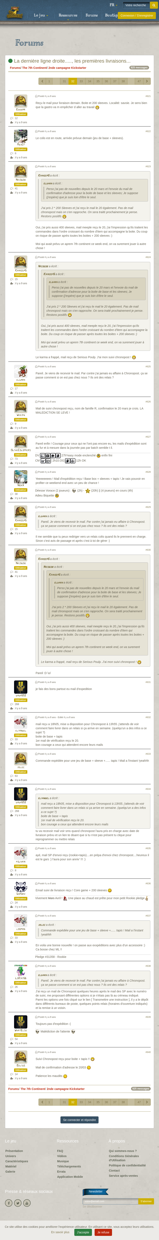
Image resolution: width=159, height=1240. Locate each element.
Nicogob (21, 179)
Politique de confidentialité (127, 1165)
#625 (148, 366)
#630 (148, 550)
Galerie (10, 1171)
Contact (114, 1170)
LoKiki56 (20, 978)
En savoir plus (60, 1232)
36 (106, 81)
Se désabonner (92, 1206)
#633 (148, 754)
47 (139, 81)
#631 (148, 682)
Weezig (21, 415)
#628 (148, 472)
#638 (148, 966)
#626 (148, 401)
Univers (10, 1156)
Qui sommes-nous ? (123, 1151)
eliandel (20, 730)
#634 (148, 789)
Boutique (113, 15)
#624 (148, 257)
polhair (20, 861)
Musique (63, 1161)
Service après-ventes (123, 1175)
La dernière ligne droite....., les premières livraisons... (69, 61)
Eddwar (20, 109)
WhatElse (20, 1030)
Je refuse (103, 1232)
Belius (21, 1065)
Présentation (14, 1151)
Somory (20, 894)
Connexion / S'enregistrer (136, 15)
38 (123, 81)
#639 (148, 1017)
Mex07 (21, 144)
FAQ (60, 1151)
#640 (148, 1052)
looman (20, 929)
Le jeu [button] (41, 15)
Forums (92, 15)
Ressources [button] (68, 16)
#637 (148, 915)
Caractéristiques (16, 1161)
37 (115, 81)
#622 (148, 131)
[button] (113, 5)
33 (81, 81)
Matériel (10, 1166)
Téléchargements (69, 1166)
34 (89, 81)
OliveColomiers (21, 450)
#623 (148, 166)
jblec (20, 767)
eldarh (47, 183)
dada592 (21, 695)
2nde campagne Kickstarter (67, 67)
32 (73, 81)
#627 (148, 437)
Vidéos (62, 1156)
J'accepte (83, 1232)
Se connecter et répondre (79, 1120)
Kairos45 (43, 175)
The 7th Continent (34, 67)
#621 (148, 96)
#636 (148, 883)
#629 (148, 507)
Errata (61, 1171)
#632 (148, 717)
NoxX (20, 485)
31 (64, 81)
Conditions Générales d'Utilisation (124, 1158)
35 (98, 81)
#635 (148, 848)
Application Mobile (70, 1176)
